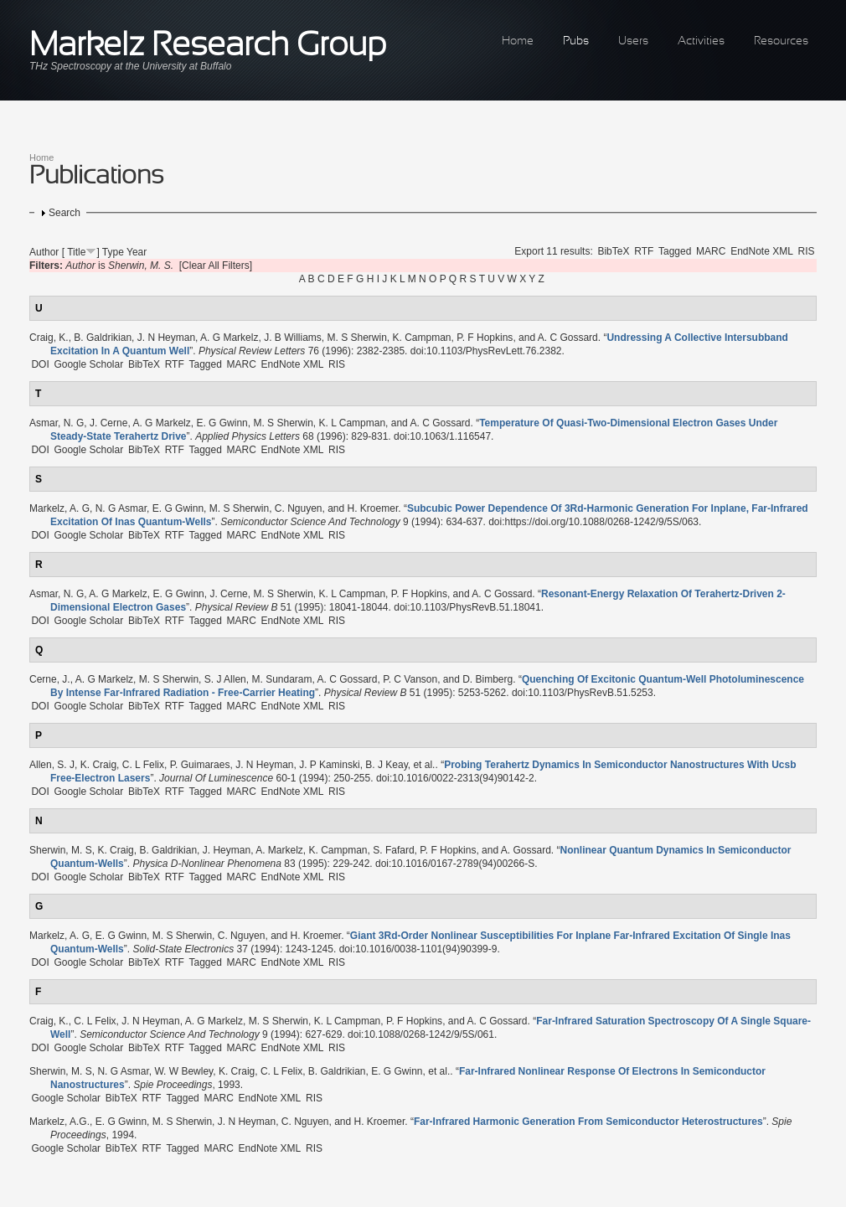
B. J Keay (386, 765)
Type (113, 252)
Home (518, 41)
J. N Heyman (166, 337)
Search (64, 213)
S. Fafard (393, 850)
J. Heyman (226, 850)
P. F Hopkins (485, 337)
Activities (701, 41)
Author (44, 252)
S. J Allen (225, 679)
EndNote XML (761, 251)
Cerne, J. (49, 679)
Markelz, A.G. (59, 1121)
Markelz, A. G (59, 508)
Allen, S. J (52, 765)
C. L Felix (143, 765)
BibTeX (613, 251)
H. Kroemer (373, 508)
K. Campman (422, 337)
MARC (710, 251)
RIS (806, 251)
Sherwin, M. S (60, 850)
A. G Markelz (229, 337)
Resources (781, 41)
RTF (643, 251)
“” (588, 1121)
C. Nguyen (298, 508)
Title (76, 252)
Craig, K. (49, 337)
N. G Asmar (121, 508)
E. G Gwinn (221, 423)
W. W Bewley (183, 1071)
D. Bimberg (487, 679)
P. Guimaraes (200, 765)
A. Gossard (526, 850)
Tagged (674, 251)
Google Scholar (88, 364)
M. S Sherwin (356, 337)
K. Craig (98, 765)
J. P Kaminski (329, 765)
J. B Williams (293, 337)
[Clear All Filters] (215, 265)
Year (136, 252)
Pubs (576, 41)
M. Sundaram (281, 679)
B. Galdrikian (103, 337)
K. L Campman (351, 423)
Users (633, 41)
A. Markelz (279, 850)
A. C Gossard (568, 337)
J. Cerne (108, 423)
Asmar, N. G (56, 423)
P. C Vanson (410, 679)
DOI (40, 364)
